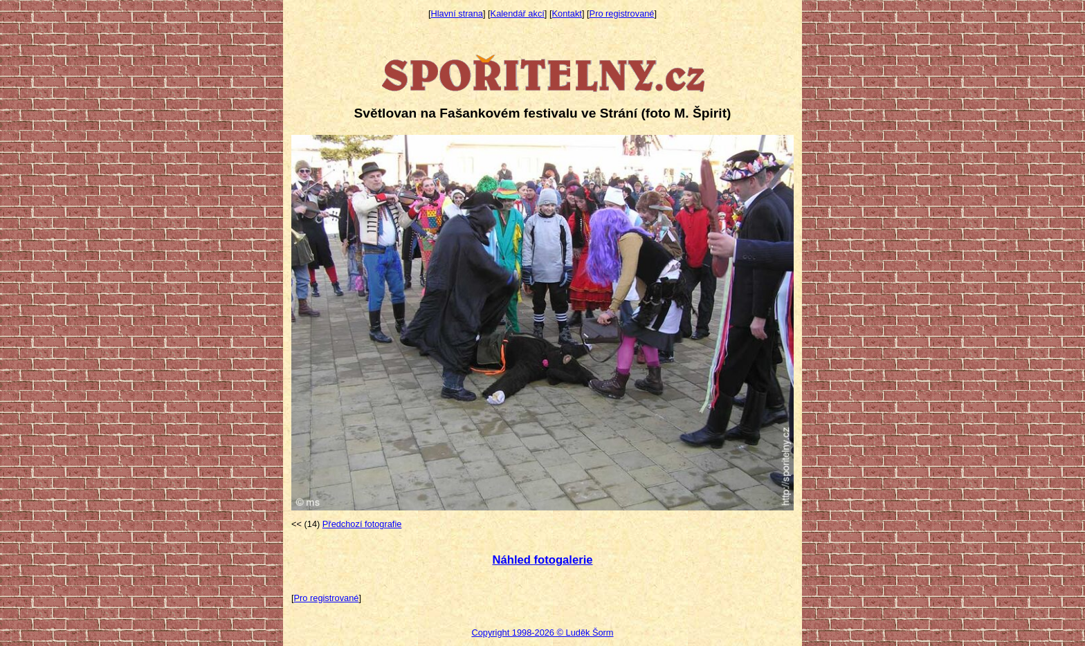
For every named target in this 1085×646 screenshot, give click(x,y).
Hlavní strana (457, 13)
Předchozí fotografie (362, 524)
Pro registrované (622, 13)
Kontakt (567, 13)
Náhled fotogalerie (542, 559)
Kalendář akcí (518, 13)
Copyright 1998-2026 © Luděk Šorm (542, 632)
